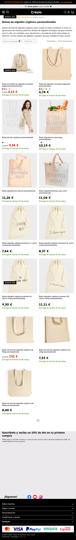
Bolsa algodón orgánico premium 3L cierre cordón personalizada (56, 244)
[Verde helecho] (9, 89)
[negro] (2, 142)
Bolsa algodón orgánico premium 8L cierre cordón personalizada (17, 297)
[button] (29, 41)
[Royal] (6, 89)
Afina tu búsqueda (10, 41)
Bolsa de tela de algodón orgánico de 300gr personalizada (17, 351)
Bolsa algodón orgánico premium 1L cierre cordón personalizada (19, 244)
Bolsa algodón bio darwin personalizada (18, 191)
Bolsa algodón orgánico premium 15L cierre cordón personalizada (54, 297)
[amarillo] (44, 89)
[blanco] (39, 142)
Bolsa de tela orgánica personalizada (17, 137)
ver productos (66, 2)
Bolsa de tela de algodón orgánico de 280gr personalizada (17, 404)
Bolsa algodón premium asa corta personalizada (53, 192)
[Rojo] (4, 89)
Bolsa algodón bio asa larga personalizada (50, 138)
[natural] (4, 142)
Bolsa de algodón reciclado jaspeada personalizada (54, 85)
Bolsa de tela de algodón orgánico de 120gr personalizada (54, 351)
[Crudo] (7, 89)
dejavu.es (22, 537)
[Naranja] (43, 89)
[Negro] (2, 89)
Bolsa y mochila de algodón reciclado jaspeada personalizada (17, 85)
